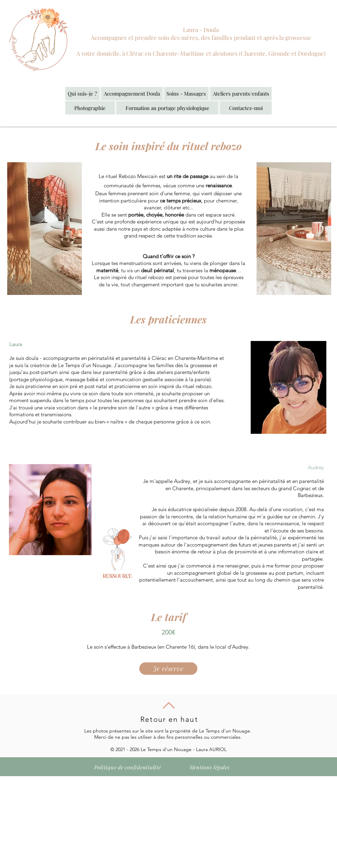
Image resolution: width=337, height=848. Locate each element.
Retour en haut (169, 719)
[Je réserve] (168, 668)
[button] (131, 93)
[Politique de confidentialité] (127, 767)
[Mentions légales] (209, 767)
